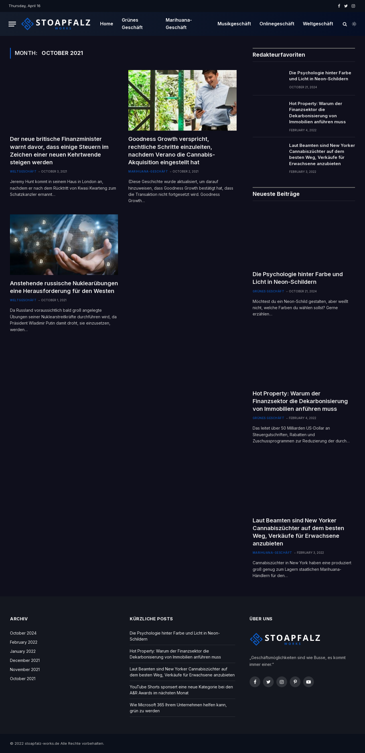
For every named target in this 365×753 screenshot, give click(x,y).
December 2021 (25, 660)
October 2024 (23, 633)
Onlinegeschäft (276, 23)
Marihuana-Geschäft (179, 23)
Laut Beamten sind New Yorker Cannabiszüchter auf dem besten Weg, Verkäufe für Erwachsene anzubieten (322, 154)
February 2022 (23, 642)
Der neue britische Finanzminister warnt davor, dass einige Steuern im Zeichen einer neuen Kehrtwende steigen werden (59, 151)
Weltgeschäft (318, 23)
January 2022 (23, 651)
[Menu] (12, 24)
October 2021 (22, 678)
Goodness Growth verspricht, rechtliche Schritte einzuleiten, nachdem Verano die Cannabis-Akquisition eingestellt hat (171, 151)
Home (106, 23)
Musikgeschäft (234, 23)
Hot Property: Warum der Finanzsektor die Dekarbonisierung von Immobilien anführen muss (317, 112)
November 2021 (25, 669)
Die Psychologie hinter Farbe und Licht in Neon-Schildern (320, 75)
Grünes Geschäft (132, 23)
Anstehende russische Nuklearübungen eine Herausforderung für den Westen (64, 287)
